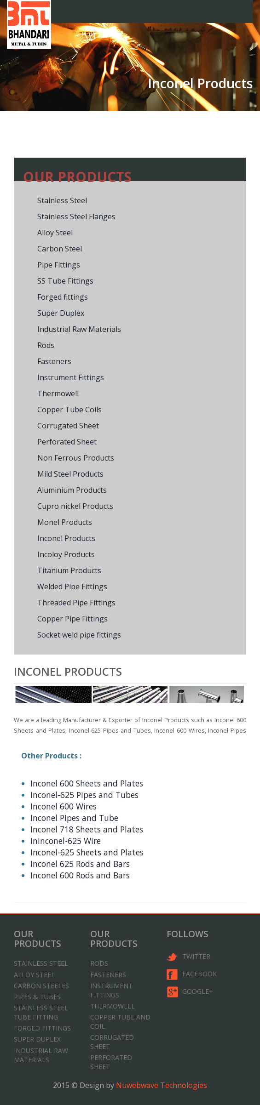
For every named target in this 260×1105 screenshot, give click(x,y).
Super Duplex (60, 313)
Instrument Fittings (70, 377)
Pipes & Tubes (37, 996)
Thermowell (58, 393)
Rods (45, 345)
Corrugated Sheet (68, 426)
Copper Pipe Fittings (72, 619)
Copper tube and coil (120, 1022)
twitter (188, 957)
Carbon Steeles (41, 985)
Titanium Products (69, 570)
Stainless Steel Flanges (76, 216)
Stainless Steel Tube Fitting (41, 1012)
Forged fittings (62, 297)
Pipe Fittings (58, 265)
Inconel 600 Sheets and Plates (86, 783)
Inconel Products (66, 538)
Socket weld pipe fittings (79, 635)
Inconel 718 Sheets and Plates (86, 829)
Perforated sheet (111, 1062)
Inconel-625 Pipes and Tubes (84, 794)
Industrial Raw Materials (79, 329)
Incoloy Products (66, 554)
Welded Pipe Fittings (72, 586)
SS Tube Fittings (65, 281)
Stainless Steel (62, 200)
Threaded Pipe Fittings (76, 603)
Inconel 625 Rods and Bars (80, 863)
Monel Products (64, 522)
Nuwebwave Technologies (161, 1085)
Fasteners (54, 361)
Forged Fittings (42, 1028)
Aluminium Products (72, 490)
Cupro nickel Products (75, 506)
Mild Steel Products (70, 474)
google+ (190, 991)
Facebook (192, 974)
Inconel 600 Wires (63, 806)
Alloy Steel (55, 233)
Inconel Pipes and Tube (74, 817)
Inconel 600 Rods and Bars (80, 875)
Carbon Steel (59, 249)
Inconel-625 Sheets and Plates (87, 852)
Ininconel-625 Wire (65, 840)
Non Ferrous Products (75, 458)
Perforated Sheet (67, 442)
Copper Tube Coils (69, 409)
